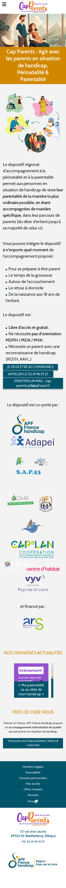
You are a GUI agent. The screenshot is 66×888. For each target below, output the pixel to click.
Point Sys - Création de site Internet (33, 801)
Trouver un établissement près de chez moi (33, 743)
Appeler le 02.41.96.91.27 (28, 374)
